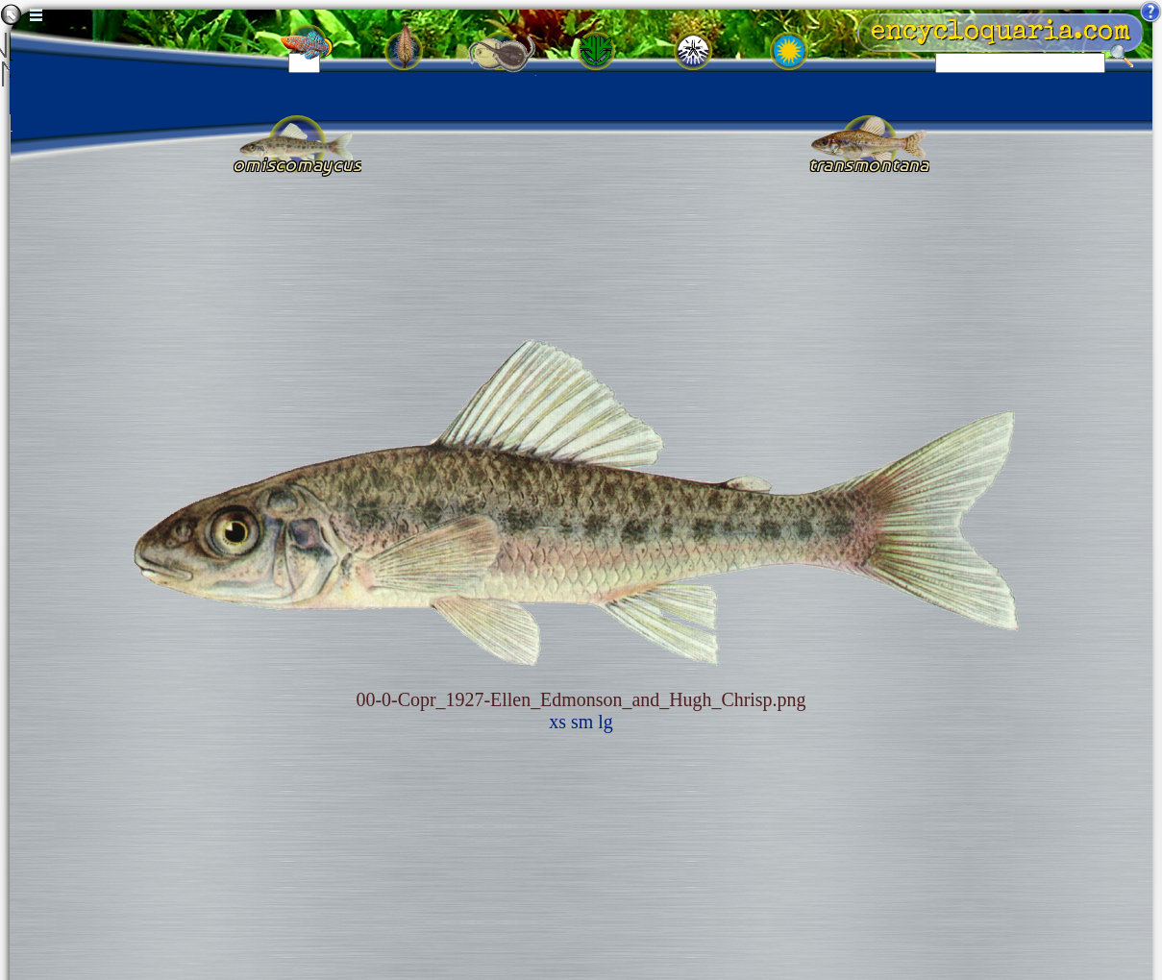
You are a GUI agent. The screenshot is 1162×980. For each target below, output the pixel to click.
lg (605, 721)
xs (557, 721)
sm (582, 721)
